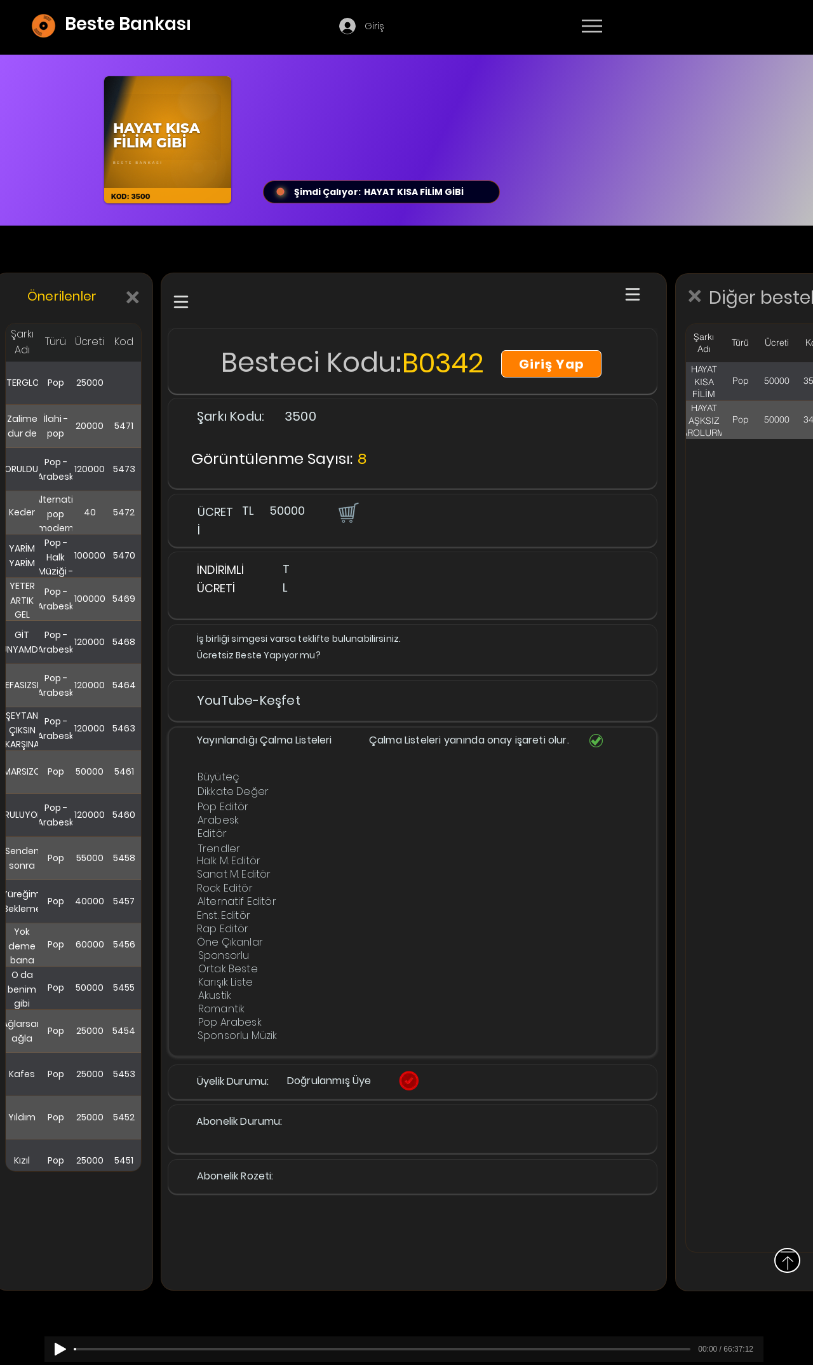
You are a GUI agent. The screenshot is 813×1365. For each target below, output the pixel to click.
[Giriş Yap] (551, 363)
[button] (347, 512)
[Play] (60, 1349)
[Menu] (591, 26)
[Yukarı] (787, 1260)
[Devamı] (666, 26)
